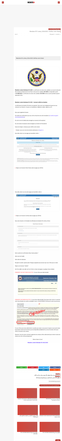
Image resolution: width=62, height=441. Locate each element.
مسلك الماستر (12, 69)
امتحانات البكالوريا (4, 42)
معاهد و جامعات (4, 69)
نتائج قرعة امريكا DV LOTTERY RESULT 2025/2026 (27, 412)
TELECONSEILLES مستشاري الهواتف (4, 84)
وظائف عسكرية (4, 73)
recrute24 (49, 439)
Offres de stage (12, 84)
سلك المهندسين (12, 55)
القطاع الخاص (4, 33)
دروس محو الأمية (5, 46)
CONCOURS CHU (11, 77)
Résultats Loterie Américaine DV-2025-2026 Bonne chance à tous (25, 395)
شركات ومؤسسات (5, 55)
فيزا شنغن (12, 58)
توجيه (12, 45)
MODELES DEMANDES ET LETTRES (4, 78)
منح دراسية (12, 72)
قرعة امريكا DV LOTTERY (54, 29)
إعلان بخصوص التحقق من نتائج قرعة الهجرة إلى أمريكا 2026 (54, 412)
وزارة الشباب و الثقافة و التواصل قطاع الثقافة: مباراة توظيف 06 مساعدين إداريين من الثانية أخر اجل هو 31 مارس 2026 (5, 156)
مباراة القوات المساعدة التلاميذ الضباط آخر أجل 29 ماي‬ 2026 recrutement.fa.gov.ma (5, 135)
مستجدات (12, 63)
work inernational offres (12, 88)
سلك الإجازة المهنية (12, 50)
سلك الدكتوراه (4, 50)
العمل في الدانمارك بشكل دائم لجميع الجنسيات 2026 (12, 35)
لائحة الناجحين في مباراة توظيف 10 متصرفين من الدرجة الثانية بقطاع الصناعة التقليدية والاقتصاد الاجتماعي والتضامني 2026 (5, 149)
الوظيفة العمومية (12, 42)
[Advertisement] (31, 16)
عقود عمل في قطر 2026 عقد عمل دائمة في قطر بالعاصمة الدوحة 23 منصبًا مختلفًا (5, 141)
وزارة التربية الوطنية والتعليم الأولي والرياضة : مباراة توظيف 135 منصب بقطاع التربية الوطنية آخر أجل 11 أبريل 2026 (5, 116)
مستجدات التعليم (5, 64)
